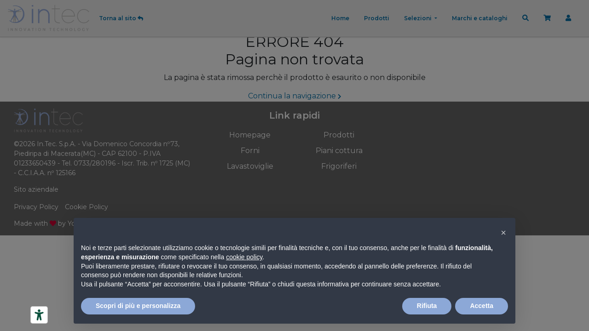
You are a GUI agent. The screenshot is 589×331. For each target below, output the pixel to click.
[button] (503, 232)
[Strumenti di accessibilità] (39, 315)
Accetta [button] (481, 305)
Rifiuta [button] (427, 305)
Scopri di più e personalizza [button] (138, 305)
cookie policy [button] (244, 257)
